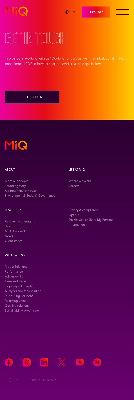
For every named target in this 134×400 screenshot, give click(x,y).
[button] (122, 11)
